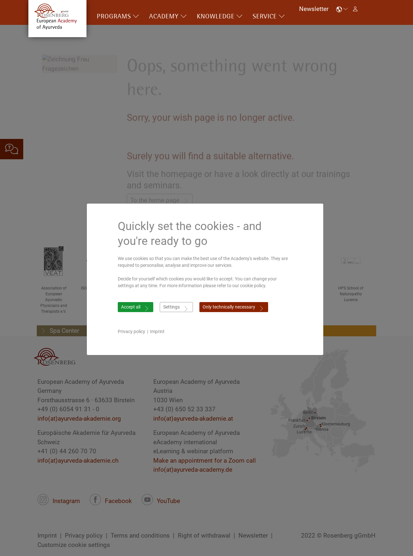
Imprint (159, 331)
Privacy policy (133, 331)
